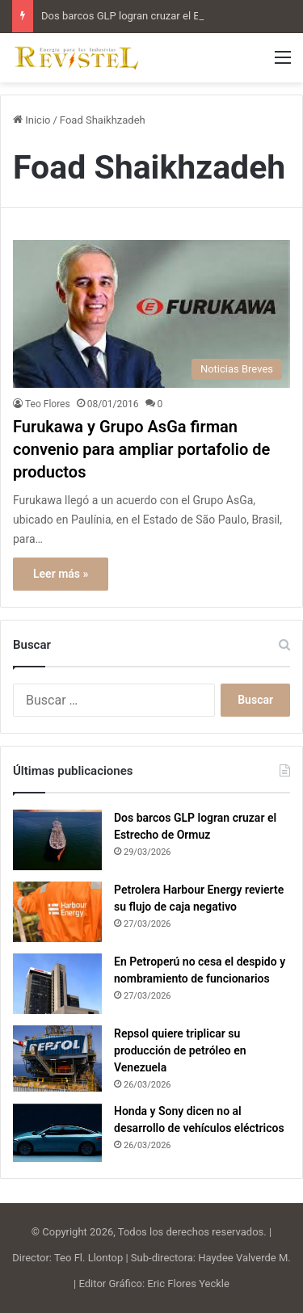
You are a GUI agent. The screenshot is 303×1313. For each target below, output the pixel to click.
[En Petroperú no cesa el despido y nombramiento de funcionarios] (57, 983)
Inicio (31, 120)
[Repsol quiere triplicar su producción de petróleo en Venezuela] (57, 1058)
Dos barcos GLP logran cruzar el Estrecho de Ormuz (161, 16)
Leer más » (60, 573)
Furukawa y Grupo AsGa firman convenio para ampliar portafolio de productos (141, 449)
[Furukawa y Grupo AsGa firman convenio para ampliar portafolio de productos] (151, 314)
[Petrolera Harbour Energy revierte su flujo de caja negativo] (57, 912)
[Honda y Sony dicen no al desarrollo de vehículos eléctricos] (57, 1132)
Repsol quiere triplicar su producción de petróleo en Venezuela (180, 1050)
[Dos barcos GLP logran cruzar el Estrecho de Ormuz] (57, 840)
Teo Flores (47, 404)
